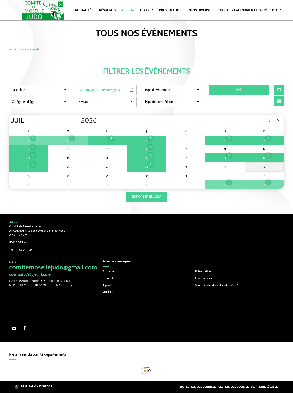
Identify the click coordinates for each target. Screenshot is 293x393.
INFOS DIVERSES (200, 10)
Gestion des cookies (233, 387)
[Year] (77, 121)
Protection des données (197, 387)
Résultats (107, 10)
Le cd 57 (108, 291)
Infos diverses (203, 278)
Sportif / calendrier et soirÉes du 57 (216, 285)
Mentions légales (264, 387)
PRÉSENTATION (170, 10)
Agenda (127, 10)
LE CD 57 (146, 10)
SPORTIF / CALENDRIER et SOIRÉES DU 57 (249, 10)
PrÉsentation (203, 271)
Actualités (84, 10)
